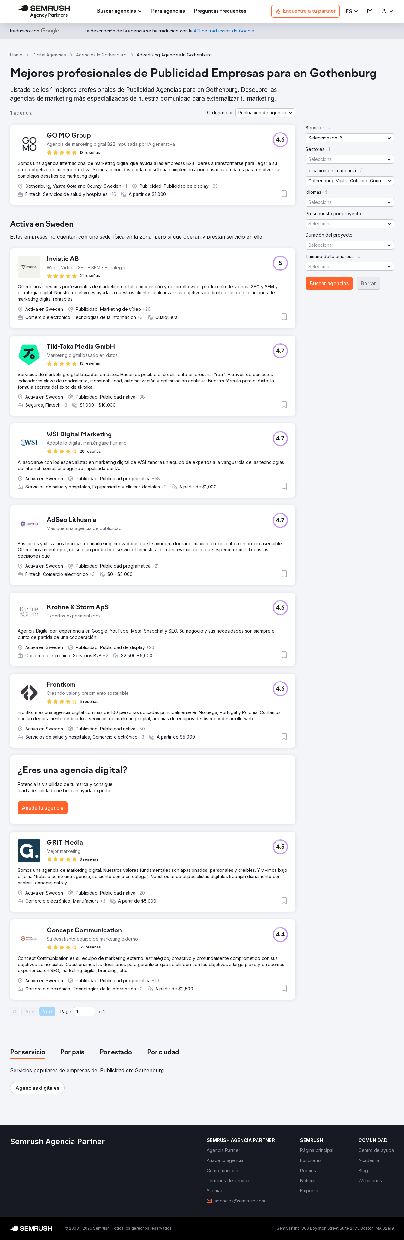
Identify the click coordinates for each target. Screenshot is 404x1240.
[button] (352, 11)
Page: (66, 1011)
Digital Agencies (49, 54)
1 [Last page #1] (104, 1011)
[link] (168, 11)
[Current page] (84, 1011)
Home (16, 54)
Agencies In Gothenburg (101, 54)
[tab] (27, 1052)
